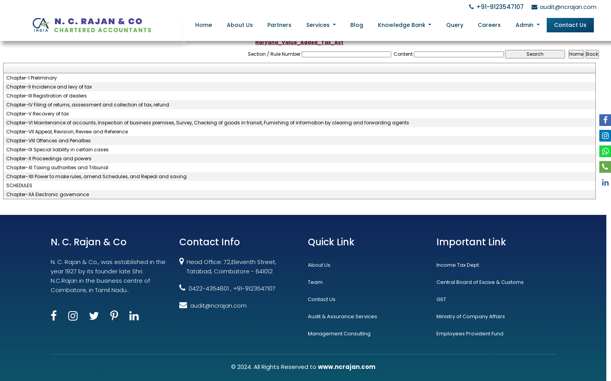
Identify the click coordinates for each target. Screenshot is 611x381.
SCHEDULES (19, 186)
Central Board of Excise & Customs (480, 282)
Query (454, 25)
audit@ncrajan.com (563, 7)
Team (315, 282)
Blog (356, 25)
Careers (489, 25)
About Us (240, 25)
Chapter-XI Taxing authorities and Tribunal (57, 168)
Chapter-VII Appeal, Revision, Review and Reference (67, 132)
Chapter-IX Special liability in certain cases (57, 150)
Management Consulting (339, 333)
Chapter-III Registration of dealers (46, 96)
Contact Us (570, 25)
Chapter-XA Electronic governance (47, 194)
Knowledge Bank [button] (402, 25)
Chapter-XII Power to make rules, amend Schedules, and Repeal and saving (96, 177)
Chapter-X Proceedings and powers (49, 159)
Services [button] (318, 25)
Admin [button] (525, 25)
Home (203, 25)
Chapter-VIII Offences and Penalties (48, 141)
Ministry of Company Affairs (470, 316)
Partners (279, 25)
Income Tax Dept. (458, 265)
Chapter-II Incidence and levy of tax (49, 87)
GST (441, 299)
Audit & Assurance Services (342, 316)
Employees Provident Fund (469, 333)
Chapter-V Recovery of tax (37, 114)
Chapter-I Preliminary (31, 78)
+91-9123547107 (495, 7)
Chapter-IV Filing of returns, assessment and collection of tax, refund (87, 105)
